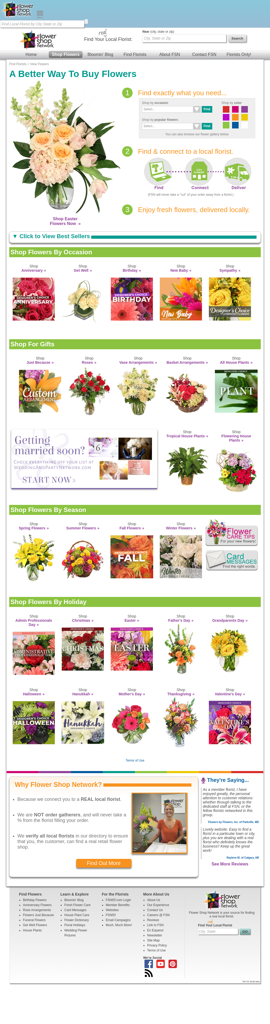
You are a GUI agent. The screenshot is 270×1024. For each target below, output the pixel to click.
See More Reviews (229, 904)
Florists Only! (238, 63)
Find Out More (104, 903)
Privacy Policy (157, 986)
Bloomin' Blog (100, 63)
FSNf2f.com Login (118, 940)
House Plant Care (76, 955)
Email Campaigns (118, 960)
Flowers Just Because (38, 955)
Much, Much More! (119, 965)
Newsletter (154, 976)
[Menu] (40, 17)
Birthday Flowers (34, 940)
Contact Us (155, 950)
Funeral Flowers (34, 960)
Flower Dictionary (76, 960)
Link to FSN (155, 965)
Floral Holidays (74, 965)
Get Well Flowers (35, 965)
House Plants (32, 971)
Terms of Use (135, 801)
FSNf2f (110, 955)
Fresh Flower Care (77, 945)
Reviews (153, 960)
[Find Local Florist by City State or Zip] (42, 24)
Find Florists (134, 63)
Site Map (153, 981)
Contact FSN (204, 63)
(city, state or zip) (158, 72)
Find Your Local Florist (215, 966)
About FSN (169, 63)
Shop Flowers (66, 63)
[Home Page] (18, 17)
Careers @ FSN (158, 955)
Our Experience (158, 945)
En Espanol (155, 971)
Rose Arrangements (37, 950)
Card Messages (75, 950)
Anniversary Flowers (37, 945)
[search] (86, 21)
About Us (153, 940)
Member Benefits (118, 945)
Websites (112, 950)
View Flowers (39, 104)
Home (31, 63)
